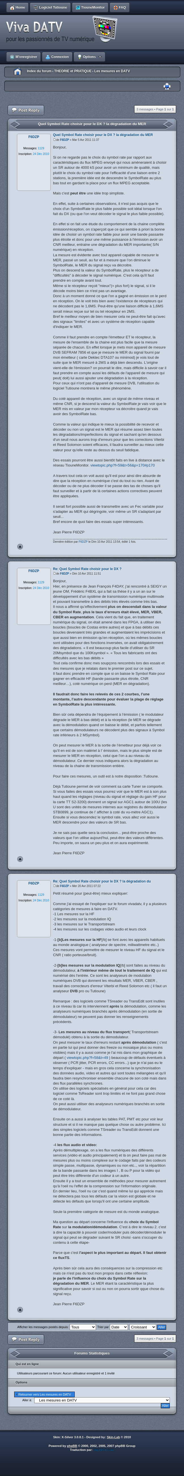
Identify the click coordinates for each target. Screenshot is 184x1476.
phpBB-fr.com (103, 1449)
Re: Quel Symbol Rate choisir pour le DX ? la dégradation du (102, 881)
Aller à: (27, 1400)
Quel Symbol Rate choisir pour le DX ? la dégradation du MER (92, 124)
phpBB (72, 1445)
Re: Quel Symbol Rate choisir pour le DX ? (87, 569)
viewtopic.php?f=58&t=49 (87, 1057)
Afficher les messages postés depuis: (56, 1327)
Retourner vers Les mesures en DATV (44, 1394)
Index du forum (39, 71)
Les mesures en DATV (112, 71)
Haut (20, 547)
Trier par (112, 1327)
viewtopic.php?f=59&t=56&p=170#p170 (122, 465)
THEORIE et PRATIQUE (72, 71)
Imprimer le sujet (167, 86)
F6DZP (64, 139)
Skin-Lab (113, 1437)
